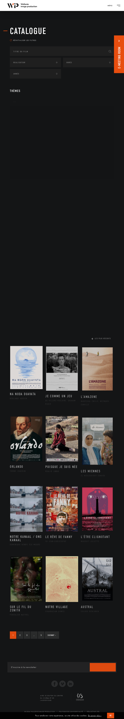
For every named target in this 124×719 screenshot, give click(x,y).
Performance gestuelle (29, 157)
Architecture (23, 111)
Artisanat (22, 116)
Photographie (24, 162)
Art (14, 102)
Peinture (21, 152)
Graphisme (22, 131)
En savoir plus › (95, 715)
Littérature (22, 137)
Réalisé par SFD (93, 712)
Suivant (52, 635)
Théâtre (20, 173)
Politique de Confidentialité (71, 712)
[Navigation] (111, 5)
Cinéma (20, 126)
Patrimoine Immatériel (29, 147)
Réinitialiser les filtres (23, 40)
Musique (21, 142)
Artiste (20, 121)
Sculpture (22, 167)
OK (110, 715)
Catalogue (28, 31)
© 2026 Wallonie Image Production (40, 712)
